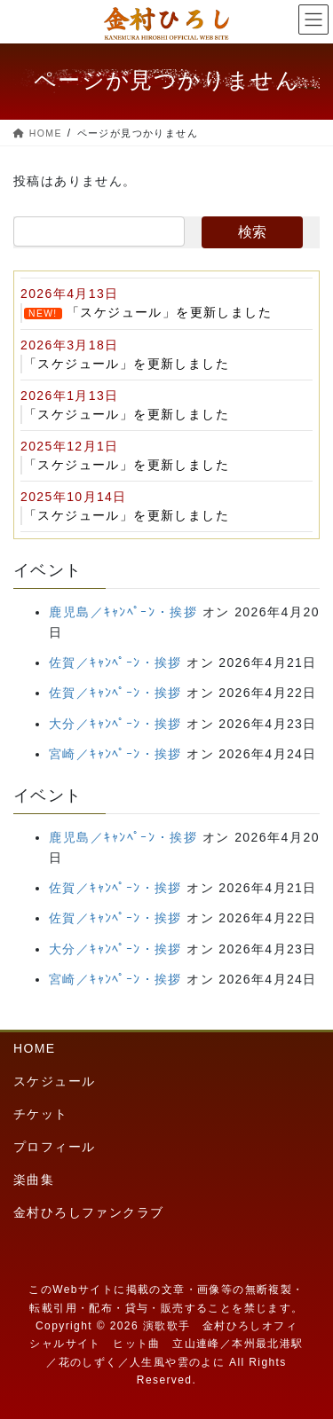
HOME (34, 1048)
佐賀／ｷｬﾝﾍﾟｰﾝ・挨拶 (115, 662)
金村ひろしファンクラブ (88, 1212)
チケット (40, 1114)
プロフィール (54, 1147)
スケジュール (54, 1081)
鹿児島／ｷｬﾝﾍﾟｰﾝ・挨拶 (123, 612)
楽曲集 (33, 1179)
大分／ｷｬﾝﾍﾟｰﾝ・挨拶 (115, 724)
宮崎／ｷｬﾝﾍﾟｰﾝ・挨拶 (115, 754)
